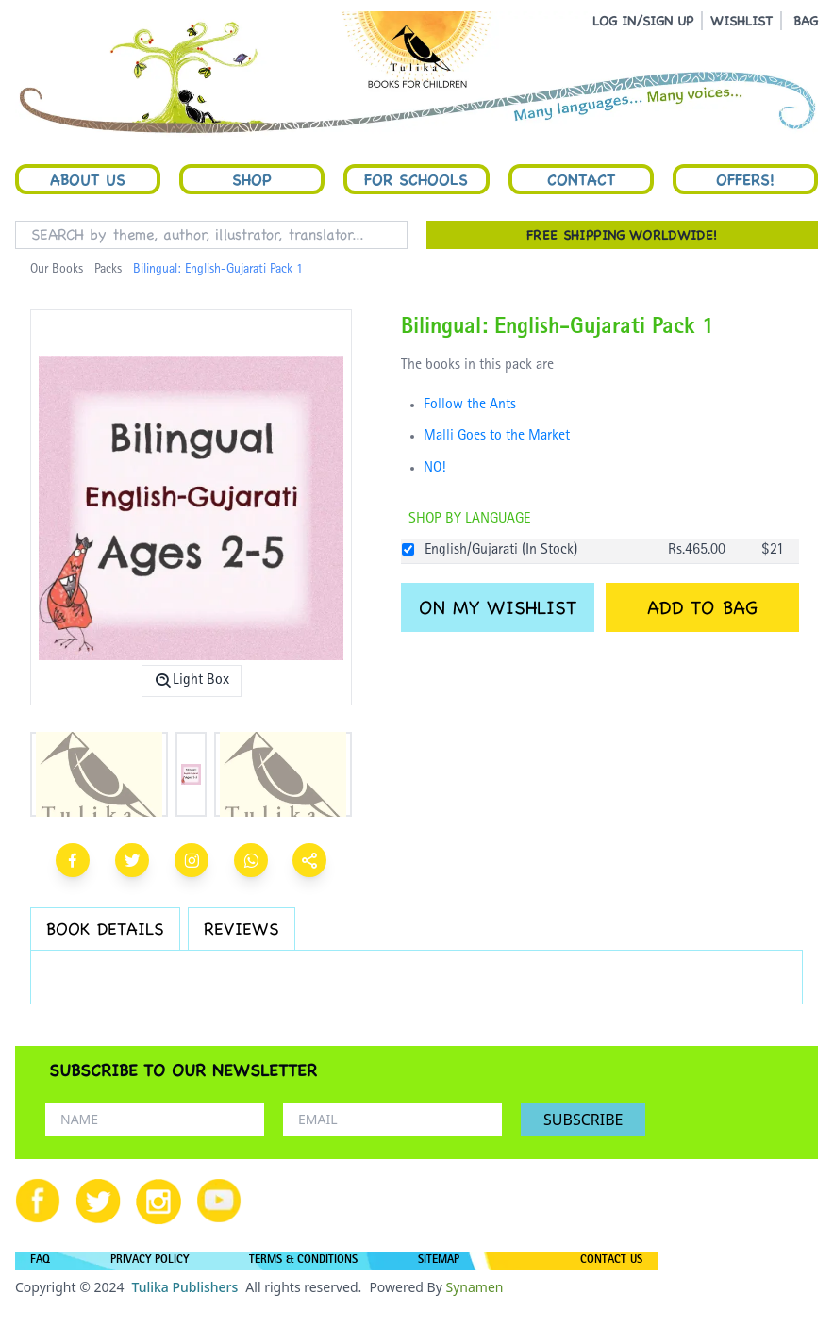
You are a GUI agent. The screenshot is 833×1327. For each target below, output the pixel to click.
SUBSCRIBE (583, 1119)
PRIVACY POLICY (149, 1261)
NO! (434, 468)
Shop (252, 179)
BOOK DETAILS (105, 928)
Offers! (745, 179)
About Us (87, 179)
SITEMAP (438, 1261)
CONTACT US (611, 1261)
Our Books (56, 269)
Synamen (474, 1287)
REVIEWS (241, 928)
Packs (108, 269)
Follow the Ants (470, 405)
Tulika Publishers (184, 1287)
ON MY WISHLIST (497, 607)
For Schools (416, 179)
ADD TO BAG (702, 607)
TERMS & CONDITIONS (303, 1261)
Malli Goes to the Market (497, 436)
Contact (581, 179)
